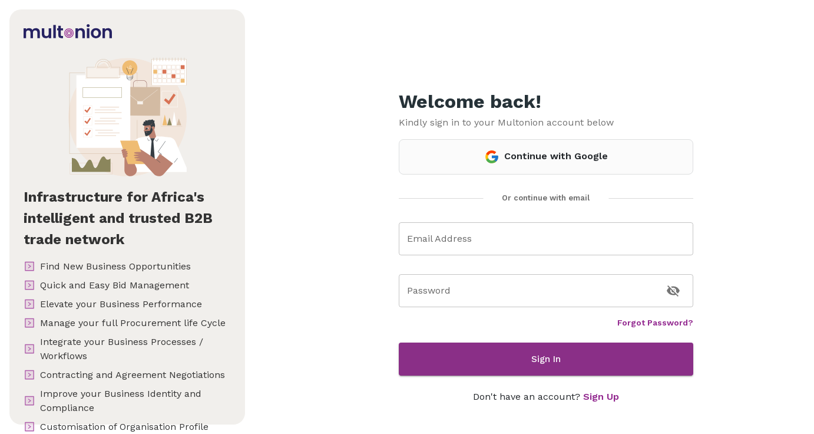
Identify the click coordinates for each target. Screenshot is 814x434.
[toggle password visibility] (673, 291)
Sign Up (601, 396)
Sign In (546, 359)
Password (429, 290)
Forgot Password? (655, 322)
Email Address (439, 238)
